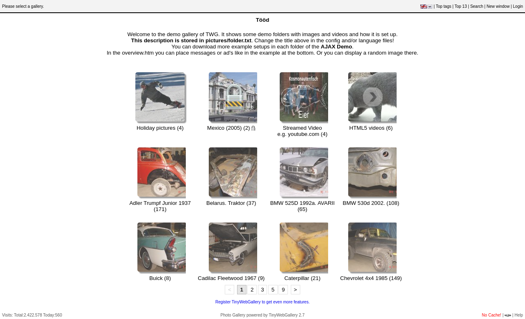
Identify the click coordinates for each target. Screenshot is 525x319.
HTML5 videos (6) (371, 128)
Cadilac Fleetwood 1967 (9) (231, 278)
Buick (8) (160, 278)
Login (518, 6)
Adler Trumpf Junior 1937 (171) (160, 206)
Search (476, 6)
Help (518, 315)
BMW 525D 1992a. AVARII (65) (302, 206)
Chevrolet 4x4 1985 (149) (371, 278)
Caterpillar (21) (302, 278)
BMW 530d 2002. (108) (371, 203)
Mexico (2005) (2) (231, 128)
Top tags (443, 6)
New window (497, 6)
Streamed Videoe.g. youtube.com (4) (302, 131)
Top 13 (460, 6)
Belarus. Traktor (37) (231, 203)
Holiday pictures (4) (160, 128)
